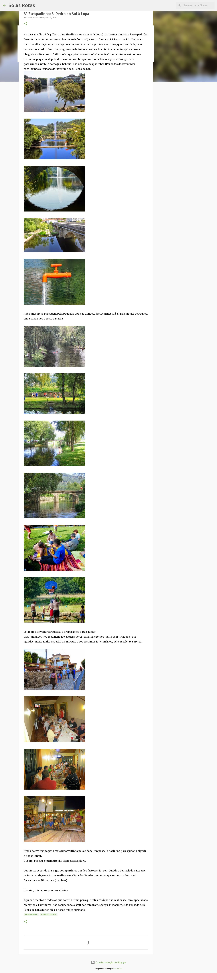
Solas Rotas (22, 5)
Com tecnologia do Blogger (108, 962)
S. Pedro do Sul (48, 914)
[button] (25, 24)
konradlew (117, 969)
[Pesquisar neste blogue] (198, 5)
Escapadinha (31, 914)
